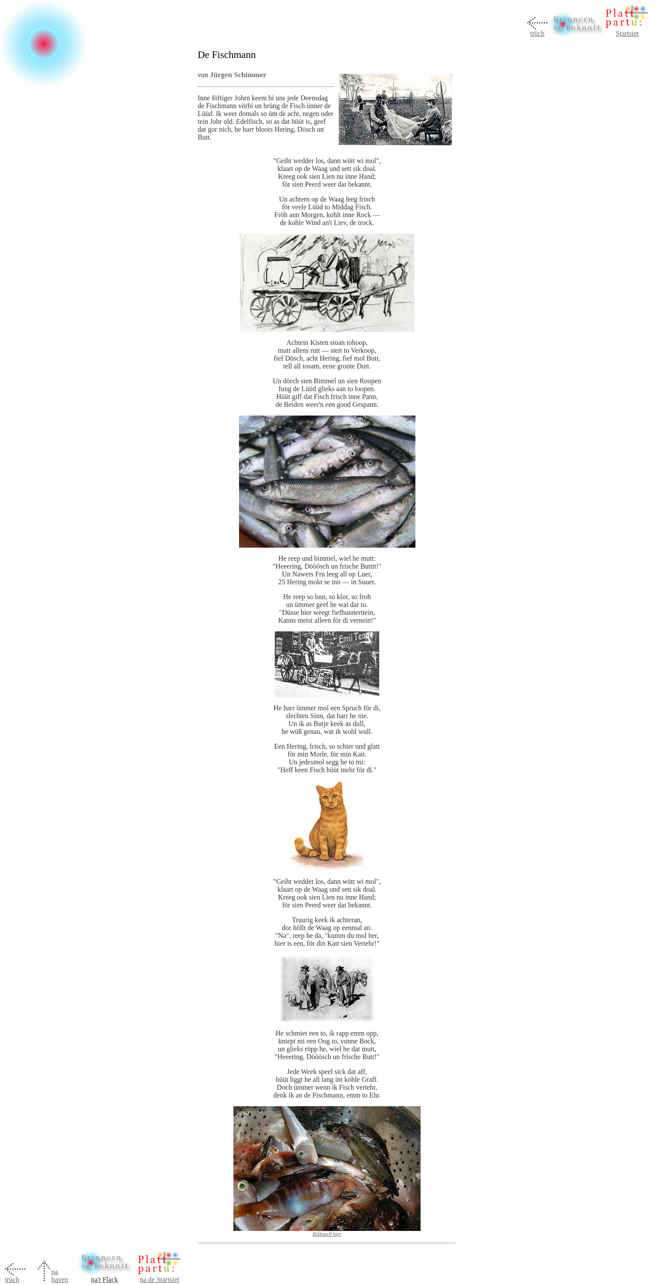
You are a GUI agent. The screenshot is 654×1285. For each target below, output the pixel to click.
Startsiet (627, 33)
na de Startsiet (159, 1279)
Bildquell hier (327, 1234)
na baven (59, 1275)
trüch (537, 33)
